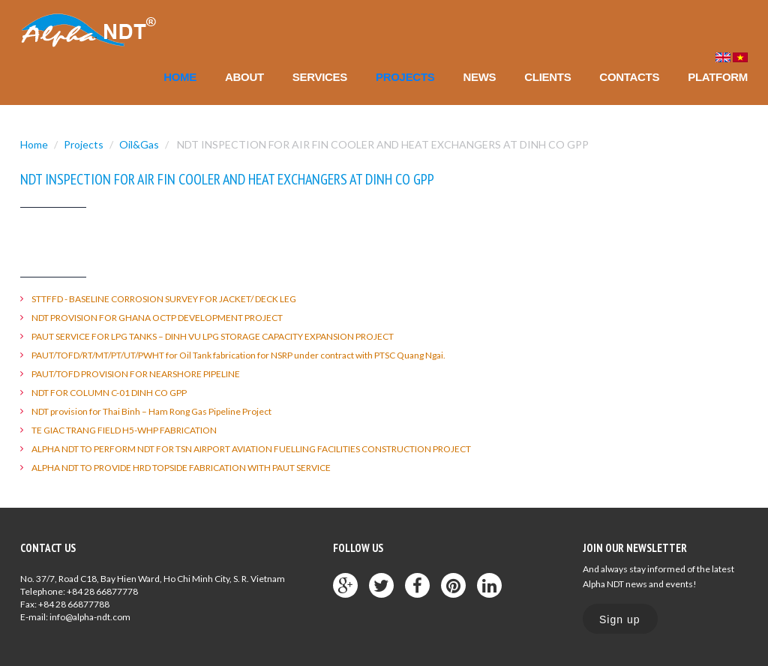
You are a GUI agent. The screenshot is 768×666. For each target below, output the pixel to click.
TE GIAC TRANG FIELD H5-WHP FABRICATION (124, 430)
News (479, 76)
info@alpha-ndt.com (90, 616)
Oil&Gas (139, 144)
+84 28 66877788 (74, 604)
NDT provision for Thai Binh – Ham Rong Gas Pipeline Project (152, 411)
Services (319, 76)
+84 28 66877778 (102, 591)
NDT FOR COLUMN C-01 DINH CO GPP (109, 392)
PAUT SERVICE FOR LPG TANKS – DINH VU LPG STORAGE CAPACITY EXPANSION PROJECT (213, 336)
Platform (718, 76)
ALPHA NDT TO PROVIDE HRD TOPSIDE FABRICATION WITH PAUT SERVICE (181, 467)
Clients (547, 76)
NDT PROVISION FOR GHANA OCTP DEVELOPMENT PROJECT (157, 317)
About (244, 76)
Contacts (629, 76)
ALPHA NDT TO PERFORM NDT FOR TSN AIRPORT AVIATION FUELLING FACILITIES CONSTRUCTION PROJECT (251, 448)
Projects (405, 76)
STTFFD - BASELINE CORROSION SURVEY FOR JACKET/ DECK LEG (164, 298)
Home (180, 76)
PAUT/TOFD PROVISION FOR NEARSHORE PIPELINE (136, 374)
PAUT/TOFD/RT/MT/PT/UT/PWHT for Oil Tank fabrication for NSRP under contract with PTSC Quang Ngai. (239, 355)
